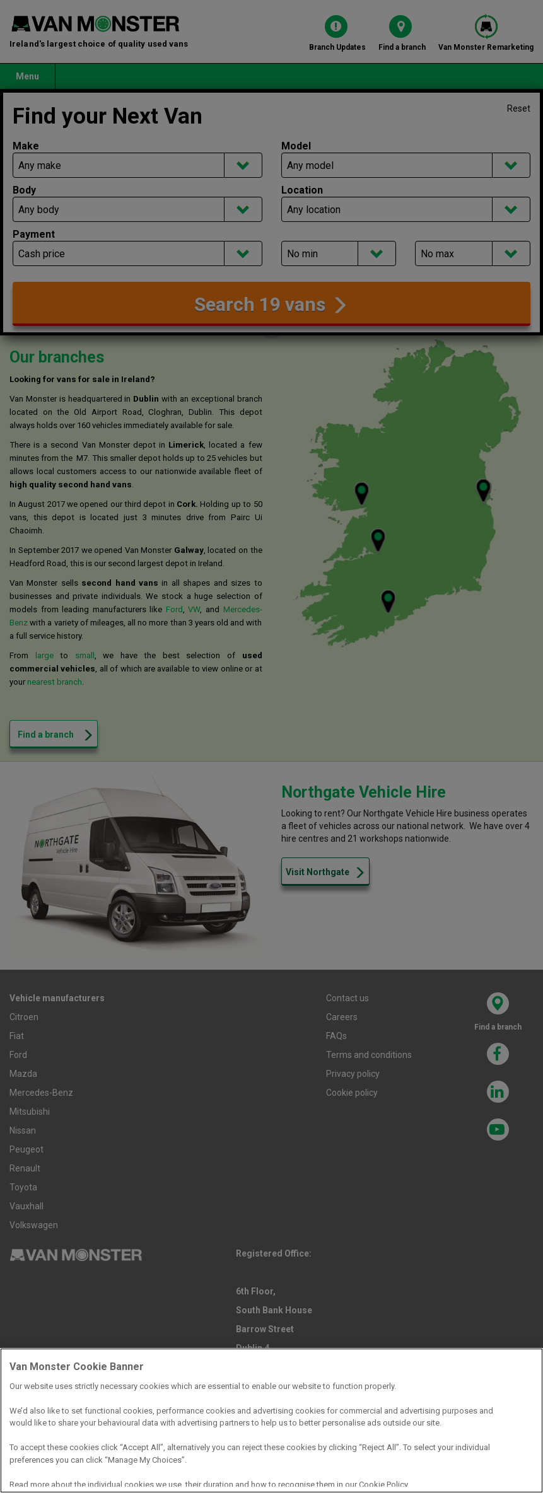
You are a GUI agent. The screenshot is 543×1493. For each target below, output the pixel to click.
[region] (271, 1420)
